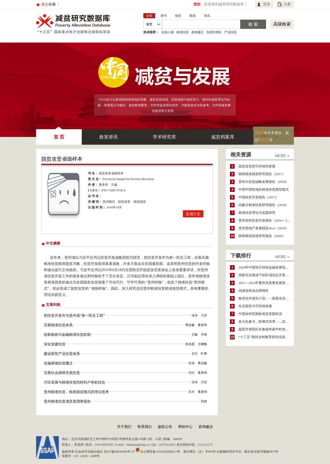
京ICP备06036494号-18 (119, 451)
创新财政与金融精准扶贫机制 (67, 335)
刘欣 (191, 373)
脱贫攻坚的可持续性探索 (256, 166)
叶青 (204, 353)
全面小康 (167, 32)
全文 (149, 24)
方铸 (204, 334)
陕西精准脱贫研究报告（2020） (261, 236)
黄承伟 (103, 184)
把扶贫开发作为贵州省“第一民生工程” (74, 316)
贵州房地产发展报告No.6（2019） (263, 228)
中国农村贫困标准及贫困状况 (260, 314)
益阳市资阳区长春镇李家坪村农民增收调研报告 (266, 329)
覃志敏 (190, 325)
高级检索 (282, 24)
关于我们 (124, 427)
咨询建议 (206, 427)
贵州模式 (109, 201)
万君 (204, 315)
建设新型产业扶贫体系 (62, 354)
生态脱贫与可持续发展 (255, 306)
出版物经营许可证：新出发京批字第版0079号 (247, 451)
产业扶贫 (230, 32)
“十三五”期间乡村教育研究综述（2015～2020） (266, 337)
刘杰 (204, 401)
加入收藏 (48, 4)
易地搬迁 (197, 32)
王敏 (195, 334)
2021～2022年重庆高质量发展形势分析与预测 (266, 283)
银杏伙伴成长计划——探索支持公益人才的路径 (266, 298)
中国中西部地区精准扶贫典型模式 (263, 189)
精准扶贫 (182, 32)
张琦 (195, 315)
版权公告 (165, 427)
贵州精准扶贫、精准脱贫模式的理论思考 (76, 392)
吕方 (195, 353)
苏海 (191, 363)
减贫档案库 (222, 137)
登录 (266, 4)
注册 (287, 4)
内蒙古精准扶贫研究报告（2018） (263, 205)
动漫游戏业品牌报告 (253, 290)
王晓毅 (202, 344)
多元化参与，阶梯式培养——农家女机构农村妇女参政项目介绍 (266, 321)
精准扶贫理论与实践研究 (256, 213)
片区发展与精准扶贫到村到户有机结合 (74, 382)
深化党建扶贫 (54, 344)
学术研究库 (164, 137)
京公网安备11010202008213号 (157, 450)
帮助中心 (185, 427)
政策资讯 (108, 137)
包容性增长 (214, 32)
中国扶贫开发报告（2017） (258, 197)
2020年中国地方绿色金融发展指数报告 (266, 267)
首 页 (59, 134)
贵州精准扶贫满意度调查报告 (67, 401)
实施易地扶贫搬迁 (58, 363)
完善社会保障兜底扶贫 (62, 373)
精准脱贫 (140, 201)
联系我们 (144, 427)
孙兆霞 (190, 344)
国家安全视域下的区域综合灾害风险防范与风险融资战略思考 (266, 275)
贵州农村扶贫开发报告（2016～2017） (266, 220)
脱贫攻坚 (124, 201)
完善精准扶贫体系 (58, 325)
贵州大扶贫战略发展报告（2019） (263, 182)
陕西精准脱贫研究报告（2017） (261, 174)
